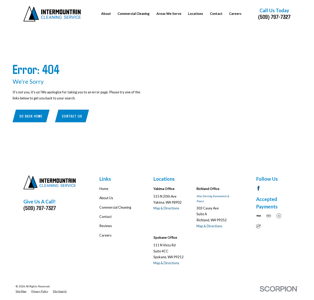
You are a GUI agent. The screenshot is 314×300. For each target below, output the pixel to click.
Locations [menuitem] (195, 14)
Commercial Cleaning (115, 207)
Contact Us (72, 116)
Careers (105, 235)
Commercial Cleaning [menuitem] (134, 14)
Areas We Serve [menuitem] (168, 14)
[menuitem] (21, 291)
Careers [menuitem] (235, 14)
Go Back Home (31, 116)
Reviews (105, 226)
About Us (106, 198)
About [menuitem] (106, 14)
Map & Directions (166, 208)
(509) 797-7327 (274, 16)
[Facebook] (258, 188)
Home (103, 189)
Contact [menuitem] (216, 14)
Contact (105, 217)
